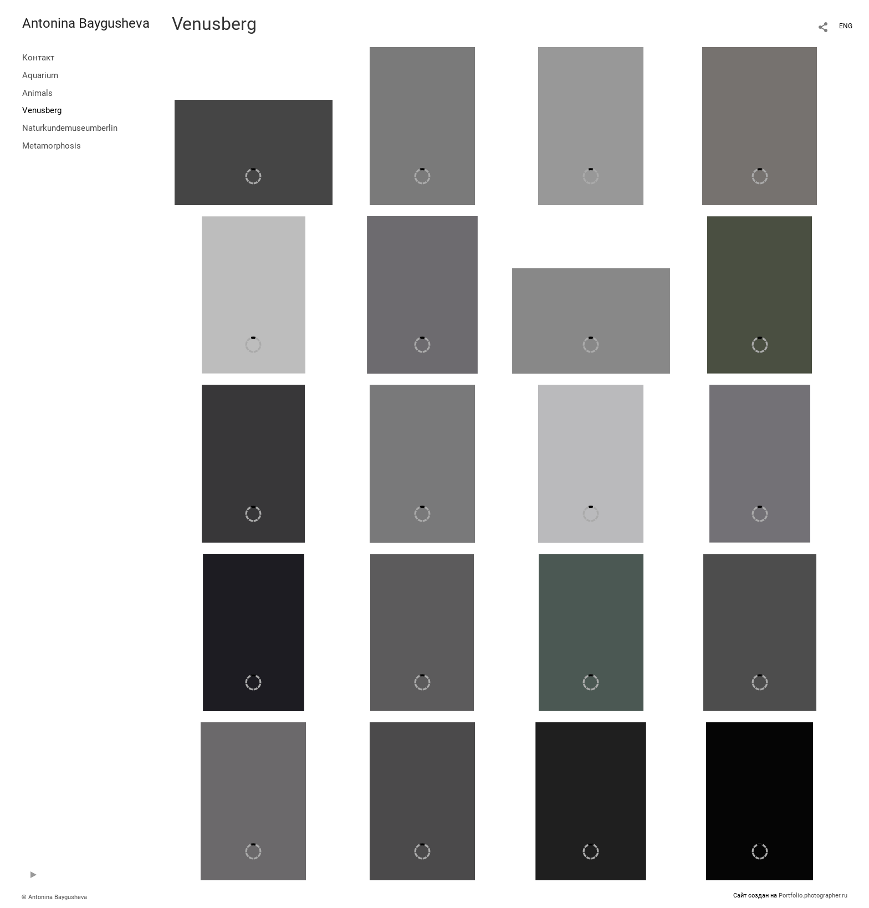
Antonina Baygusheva (86, 23)
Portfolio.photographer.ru (813, 895)
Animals (37, 93)
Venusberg (42, 110)
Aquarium (40, 75)
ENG (845, 26)
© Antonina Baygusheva (54, 897)
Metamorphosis (51, 146)
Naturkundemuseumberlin (69, 128)
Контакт (38, 58)
